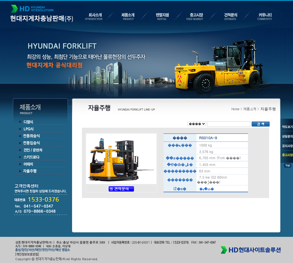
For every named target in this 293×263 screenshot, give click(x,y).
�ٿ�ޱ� (206, 188)
